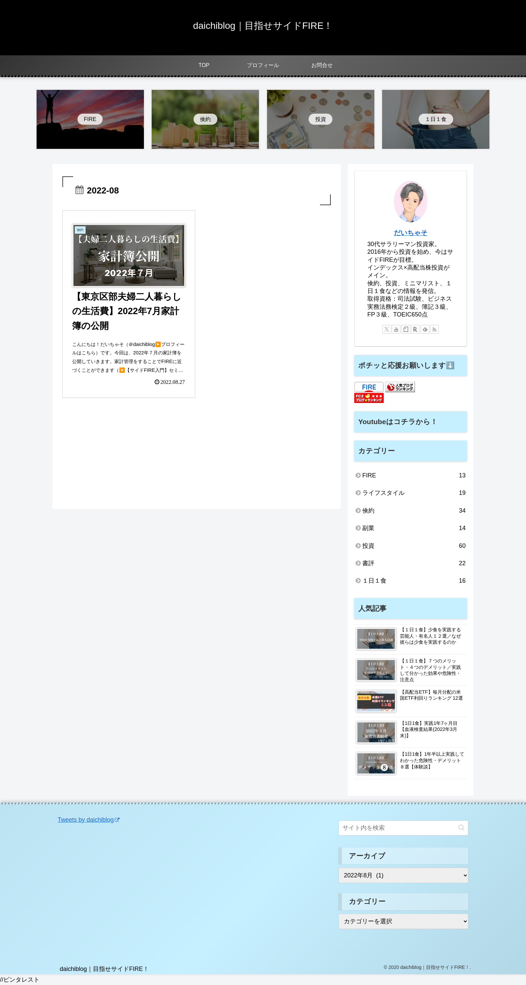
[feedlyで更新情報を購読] (425, 329)
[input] (403, 827)
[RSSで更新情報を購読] (434, 329)
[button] (461, 827)
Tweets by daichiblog (88, 819)
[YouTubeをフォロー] (396, 329)
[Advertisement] (196, 456)
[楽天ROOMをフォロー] (415, 329)
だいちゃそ (410, 232)
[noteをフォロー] (406, 329)
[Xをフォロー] (386, 329)
